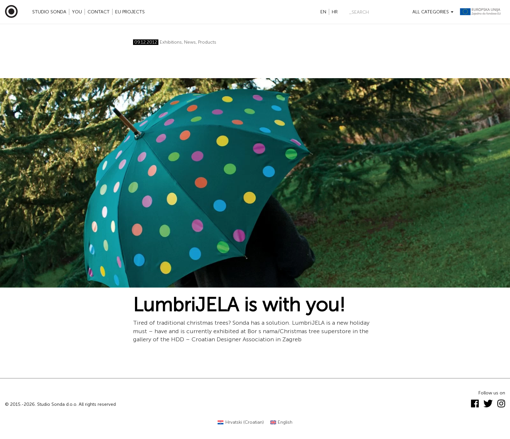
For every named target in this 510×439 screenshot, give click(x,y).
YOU (77, 12)
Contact (98, 12)
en (323, 12)
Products (207, 42)
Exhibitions (171, 42)
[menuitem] (240, 422)
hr (335, 12)
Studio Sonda (49, 12)
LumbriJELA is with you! (239, 305)
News (190, 42)
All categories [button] (432, 12)
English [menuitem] (285, 422)
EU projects (130, 12)
